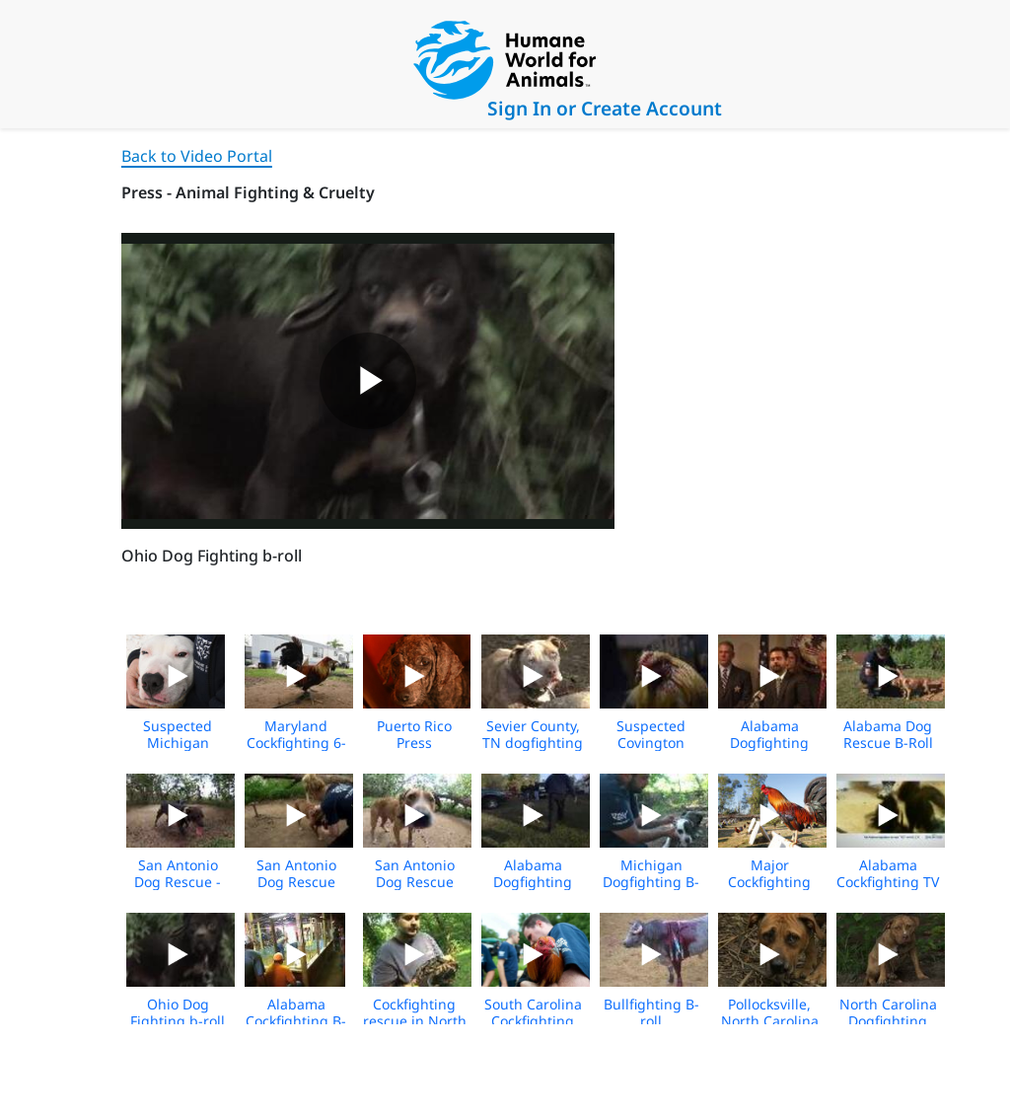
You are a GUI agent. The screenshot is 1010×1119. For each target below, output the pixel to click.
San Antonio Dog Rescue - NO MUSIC (177, 882)
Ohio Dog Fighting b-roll (177, 1012)
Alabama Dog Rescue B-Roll (888, 734)
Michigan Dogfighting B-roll (651, 882)
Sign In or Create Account (604, 108)
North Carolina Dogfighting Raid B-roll (888, 1021)
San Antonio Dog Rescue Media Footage (296, 882)
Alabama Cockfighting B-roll (296, 1021)
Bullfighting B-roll (651, 1012)
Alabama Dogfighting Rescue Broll (533, 882)
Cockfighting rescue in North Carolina (415, 1021)
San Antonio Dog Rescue (415, 873)
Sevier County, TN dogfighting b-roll (532, 742)
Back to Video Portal (196, 156)
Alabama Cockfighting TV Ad (887, 882)
